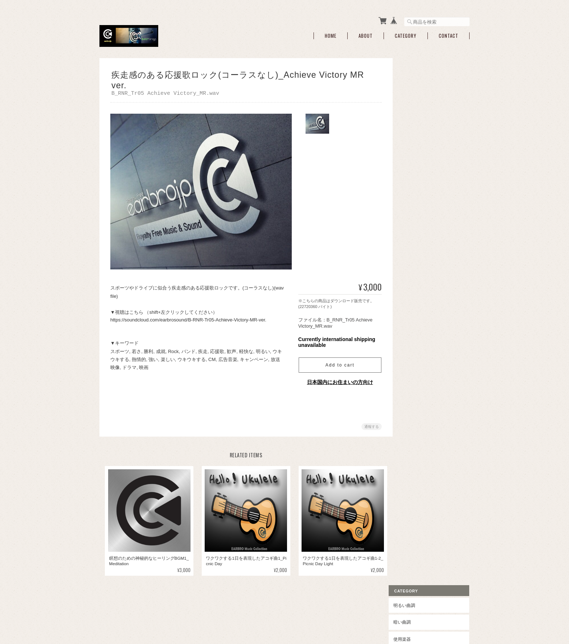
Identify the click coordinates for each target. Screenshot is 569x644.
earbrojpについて (342, 607)
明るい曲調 (414, 76)
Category (406, 33)
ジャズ (410, 273)
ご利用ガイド (417, 411)
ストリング (419, 134)
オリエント (414, 357)
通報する (368, 426)
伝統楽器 (417, 191)
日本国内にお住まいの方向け (337, 381)
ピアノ (414, 123)
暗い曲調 (412, 92)
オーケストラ (417, 306)
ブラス (414, 145)
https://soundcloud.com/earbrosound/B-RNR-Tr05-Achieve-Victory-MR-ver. (188, 318)
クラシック (414, 323)
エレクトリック (419, 290)
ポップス (412, 217)
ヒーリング (414, 340)
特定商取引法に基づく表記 (430, 428)
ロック (410, 233)
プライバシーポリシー (389, 607)
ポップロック (421, 247)
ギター (414, 168)
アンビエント (417, 374)
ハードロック (421, 258)
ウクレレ (417, 179)
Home (330, 33)
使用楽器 (412, 110)
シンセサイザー (423, 157)
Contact (448, 33)
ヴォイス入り (421, 202)
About (366, 33)
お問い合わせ (417, 445)
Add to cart (337, 363)
